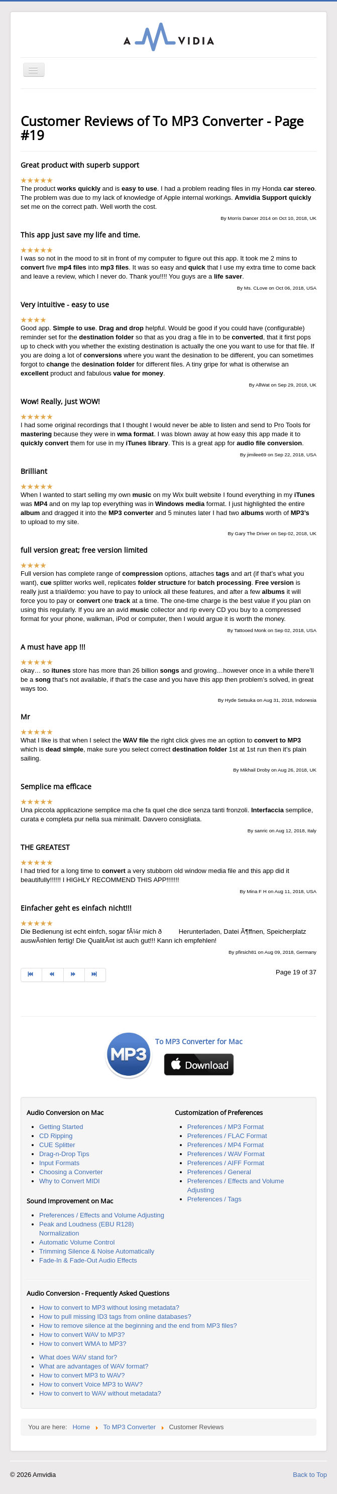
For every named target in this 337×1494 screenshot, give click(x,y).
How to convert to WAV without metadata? (100, 1393)
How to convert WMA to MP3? (82, 1343)
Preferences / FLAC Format (227, 1136)
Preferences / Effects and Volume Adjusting (101, 1215)
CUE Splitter (57, 1145)
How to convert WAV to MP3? (82, 1334)
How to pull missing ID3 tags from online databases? (115, 1316)
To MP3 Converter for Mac (199, 1041)
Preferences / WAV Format (226, 1154)
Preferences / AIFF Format (225, 1163)
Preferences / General (219, 1172)
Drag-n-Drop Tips (64, 1154)
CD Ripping (55, 1136)
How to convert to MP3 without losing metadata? (109, 1307)
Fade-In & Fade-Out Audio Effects (88, 1260)
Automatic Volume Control (77, 1242)
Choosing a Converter (70, 1172)
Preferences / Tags (214, 1199)
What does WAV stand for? (78, 1357)
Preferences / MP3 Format (225, 1127)
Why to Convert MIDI (69, 1181)
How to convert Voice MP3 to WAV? (91, 1384)
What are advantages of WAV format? (94, 1366)
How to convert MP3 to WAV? (82, 1375)
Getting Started (61, 1127)
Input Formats (59, 1163)
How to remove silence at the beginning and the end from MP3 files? (138, 1325)
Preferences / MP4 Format (225, 1145)
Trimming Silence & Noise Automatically (96, 1251)
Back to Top (310, 1474)
